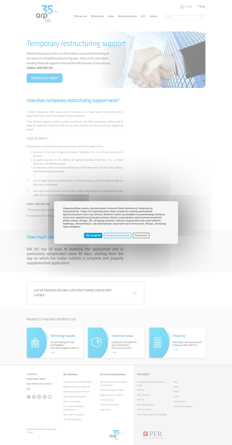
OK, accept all (93, 235)
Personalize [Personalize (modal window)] (141, 235)
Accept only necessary (117, 235)
